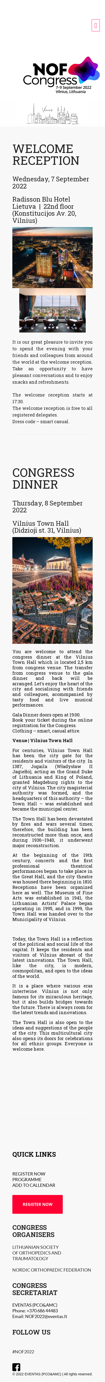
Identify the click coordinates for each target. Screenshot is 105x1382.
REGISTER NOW (37, 1204)
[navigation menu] (96, 25)
